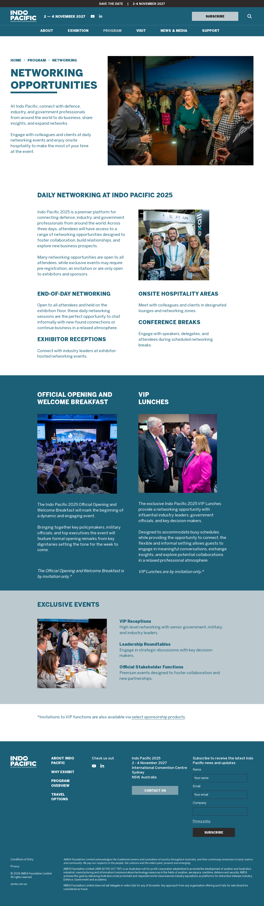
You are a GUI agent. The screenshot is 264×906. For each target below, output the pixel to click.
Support (211, 31)
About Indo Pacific (62, 760)
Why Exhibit (62, 772)
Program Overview (60, 783)
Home (16, 60)
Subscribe (213, 832)
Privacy (15, 866)
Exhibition (78, 31)
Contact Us (155, 790)
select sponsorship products (158, 717)
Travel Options (59, 796)
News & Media (174, 31)
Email (196, 786)
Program (112, 31)
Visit (141, 31)
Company (199, 803)
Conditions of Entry (22, 859)
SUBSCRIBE (215, 16)
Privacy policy (201, 821)
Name (197, 769)
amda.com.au (19, 884)
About (46, 31)
